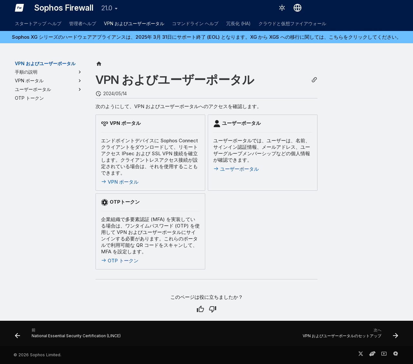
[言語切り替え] (297, 7)
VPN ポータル (119, 182)
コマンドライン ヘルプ (195, 23)
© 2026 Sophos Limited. (37, 354)
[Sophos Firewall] (19, 7)
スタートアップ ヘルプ (38, 23)
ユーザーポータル (236, 169)
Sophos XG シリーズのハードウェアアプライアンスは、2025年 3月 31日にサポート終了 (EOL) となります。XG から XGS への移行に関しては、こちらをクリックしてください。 (206, 37)
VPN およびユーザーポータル (134, 23)
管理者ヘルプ (82, 23)
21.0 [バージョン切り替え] (106, 8)
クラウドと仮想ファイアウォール (292, 23)
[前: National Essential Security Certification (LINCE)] (69, 335)
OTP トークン (119, 261)
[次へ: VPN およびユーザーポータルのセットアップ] (349, 335)
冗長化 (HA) (238, 23)
